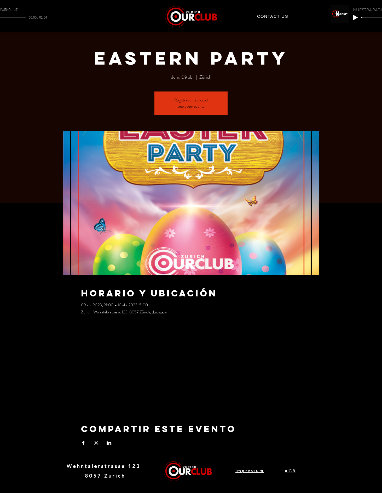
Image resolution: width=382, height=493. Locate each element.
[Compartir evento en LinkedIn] (109, 443)
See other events (191, 106)
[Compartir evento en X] (96, 443)
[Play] (355, 17)
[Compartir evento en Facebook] (83, 443)
